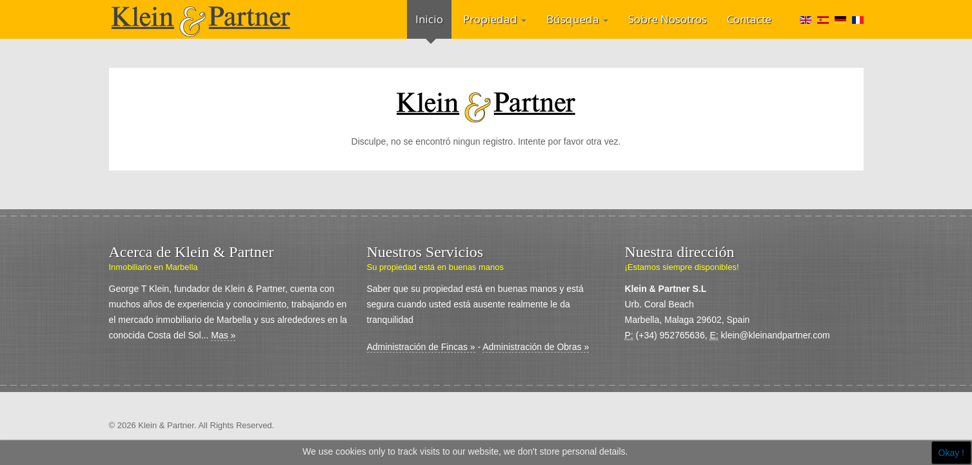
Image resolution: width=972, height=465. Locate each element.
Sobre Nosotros (667, 19)
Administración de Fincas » (421, 347)
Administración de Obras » (535, 347)
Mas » (223, 335)
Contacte (749, 19)
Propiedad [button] (494, 19)
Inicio (429, 19)
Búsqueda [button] (577, 19)
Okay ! (951, 453)
